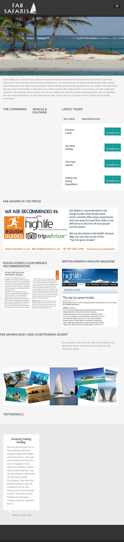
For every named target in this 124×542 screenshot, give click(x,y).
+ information (112, 131)
